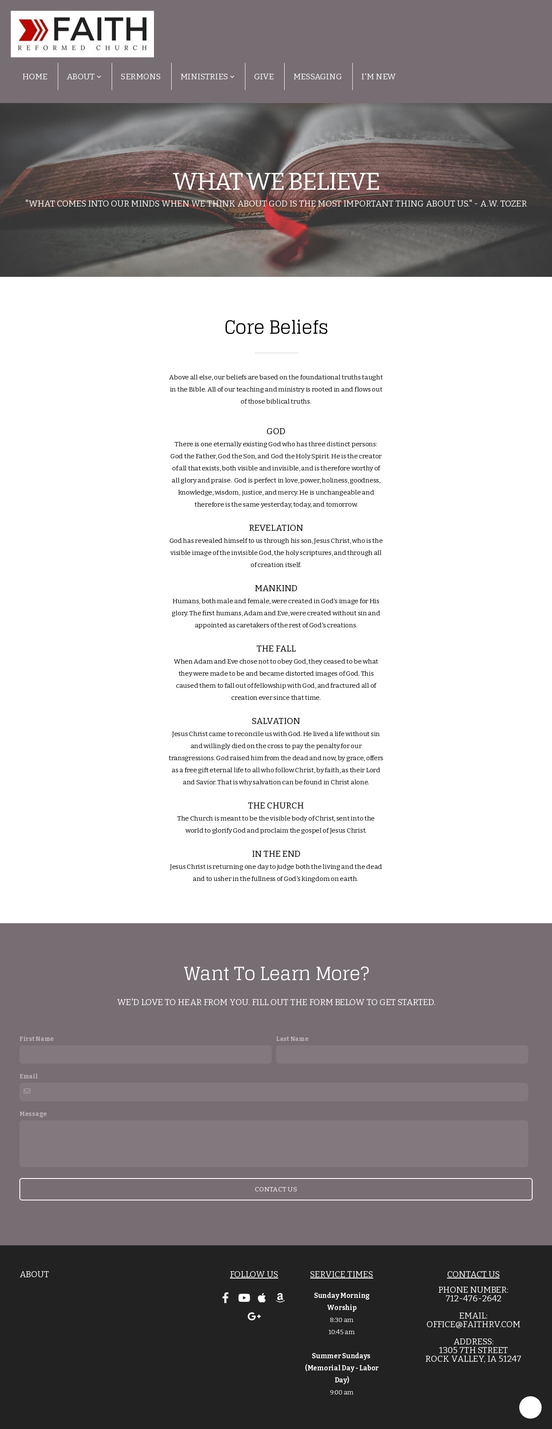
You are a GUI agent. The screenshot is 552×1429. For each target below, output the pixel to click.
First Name (36, 1039)
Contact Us (276, 1189)
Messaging (317, 76)
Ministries (207, 76)
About (84, 76)
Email (28, 1076)
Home (34, 76)
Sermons (141, 76)
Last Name (292, 1039)
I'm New (378, 76)
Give (264, 76)
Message (33, 1114)
